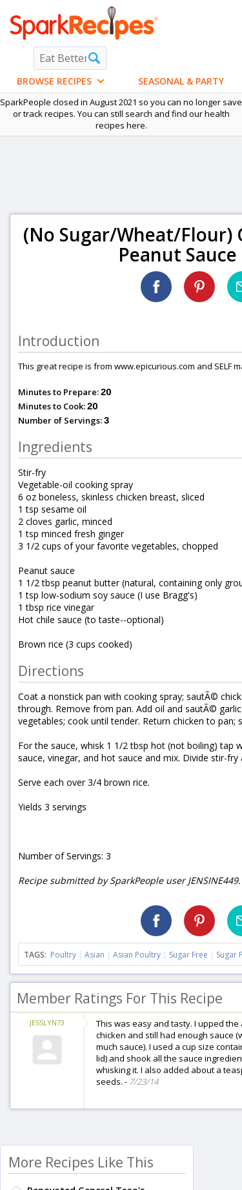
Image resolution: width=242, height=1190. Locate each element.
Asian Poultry (137, 954)
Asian (95, 954)
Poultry (63, 954)
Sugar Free (188, 954)
